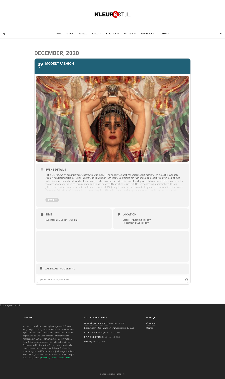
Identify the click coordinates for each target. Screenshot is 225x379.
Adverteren (151, 323)
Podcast (87, 341)
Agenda (83, 33)
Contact (164, 33)
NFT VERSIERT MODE (94, 337)
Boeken (95, 33)
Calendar (51, 268)
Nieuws (70, 33)
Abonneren (146, 33)
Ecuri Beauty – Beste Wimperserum (100, 328)
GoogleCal (67, 268)
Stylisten (111, 33)
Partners (128, 33)
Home (59, 33)
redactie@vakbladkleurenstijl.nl (55, 357)
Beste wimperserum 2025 (96, 323)
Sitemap (149, 328)
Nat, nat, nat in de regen (95, 332)
